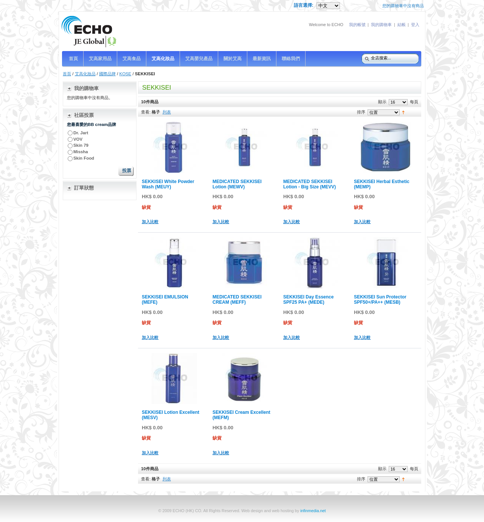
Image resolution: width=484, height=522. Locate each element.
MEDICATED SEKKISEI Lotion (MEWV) (237, 184)
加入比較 (150, 221)
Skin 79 (80, 145)
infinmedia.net (313, 510)
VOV (77, 139)
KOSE (125, 73)
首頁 (67, 73)
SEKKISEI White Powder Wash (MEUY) (168, 184)
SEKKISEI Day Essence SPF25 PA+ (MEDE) (308, 299)
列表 (167, 112)
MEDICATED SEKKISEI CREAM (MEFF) (237, 299)
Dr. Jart (81, 132)
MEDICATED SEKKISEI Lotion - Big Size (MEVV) (309, 184)
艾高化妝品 (85, 73)
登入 (415, 24)
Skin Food (83, 158)
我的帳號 (357, 24)
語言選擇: (304, 5)
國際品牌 (107, 73)
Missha (80, 151)
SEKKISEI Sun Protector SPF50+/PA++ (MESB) (380, 299)
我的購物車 (381, 24)
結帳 (401, 24)
